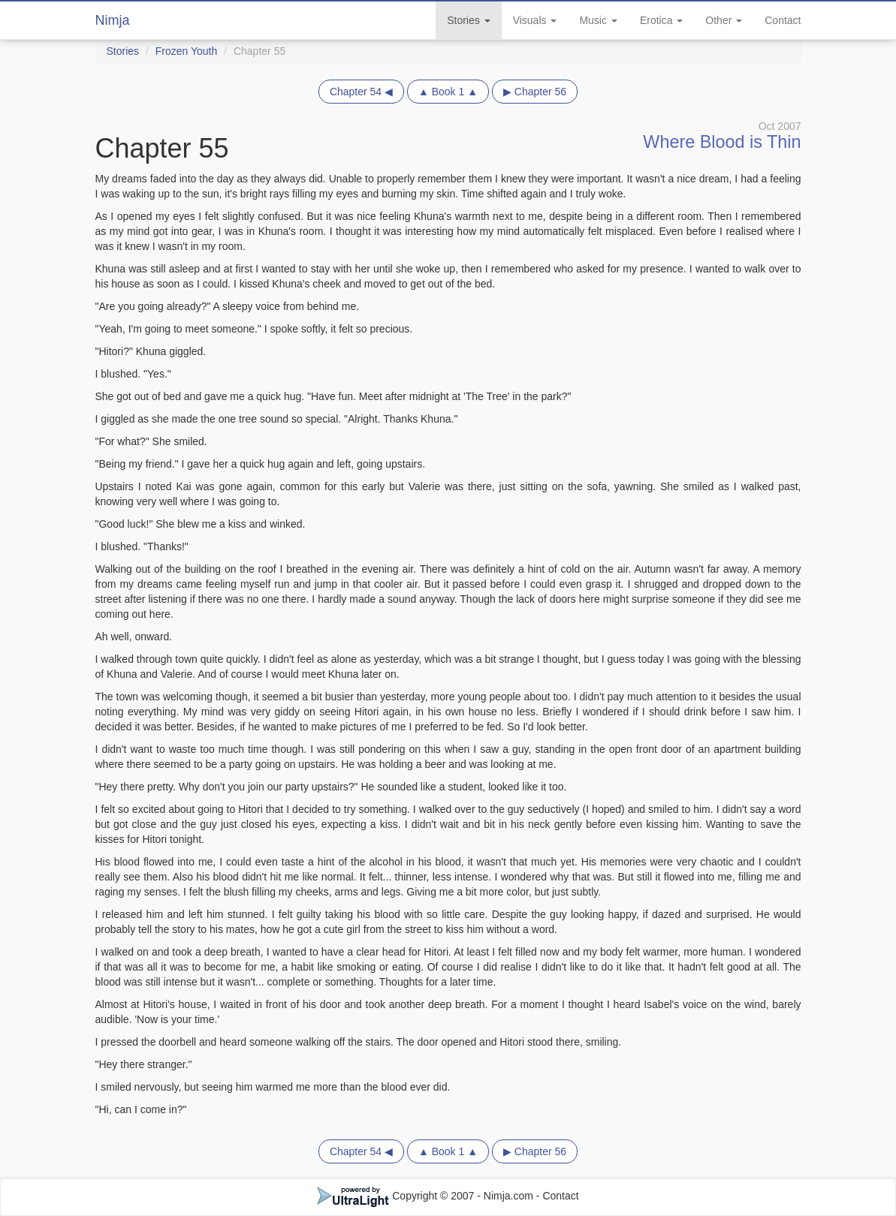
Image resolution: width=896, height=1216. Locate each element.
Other (723, 20)
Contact (783, 20)
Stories (468, 20)
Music (598, 20)
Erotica (661, 20)
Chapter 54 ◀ (361, 92)
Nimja (112, 20)
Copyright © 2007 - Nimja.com (426, 1196)
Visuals (535, 20)
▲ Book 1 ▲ (448, 92)
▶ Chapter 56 (534, 92)
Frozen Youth (186, 51)
